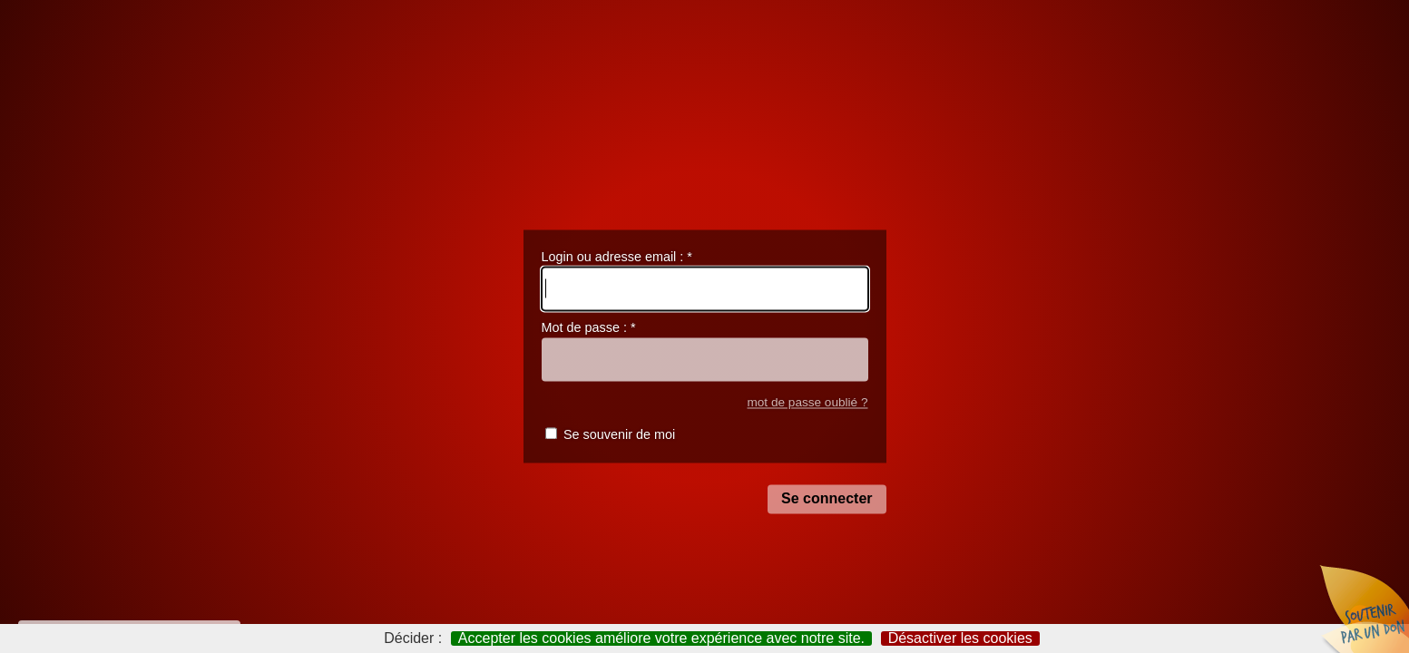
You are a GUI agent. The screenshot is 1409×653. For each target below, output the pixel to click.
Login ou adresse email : (617, 256)
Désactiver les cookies (960, 638)
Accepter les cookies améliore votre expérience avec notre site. (661, 638)
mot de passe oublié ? (807, 402)
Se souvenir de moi (619, 435)
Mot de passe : (589, 328)
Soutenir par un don (1363, 607)
